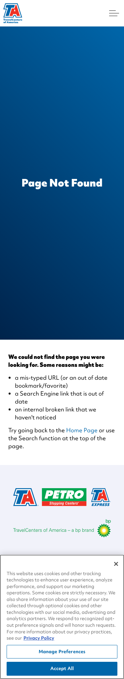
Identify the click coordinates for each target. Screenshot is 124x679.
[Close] (116, 565)
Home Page (82, 430)
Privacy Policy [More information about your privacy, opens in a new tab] (38, 640)
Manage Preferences (62, 653)
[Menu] (114, 13)
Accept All (62, 670)
